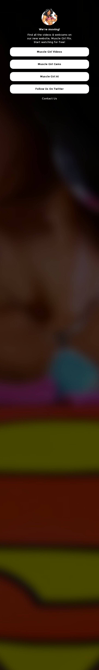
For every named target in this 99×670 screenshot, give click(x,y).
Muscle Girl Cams (49, 64)
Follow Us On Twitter (49, 88)
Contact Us (49, 98)
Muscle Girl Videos (49, 51)
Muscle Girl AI (49, 76)
